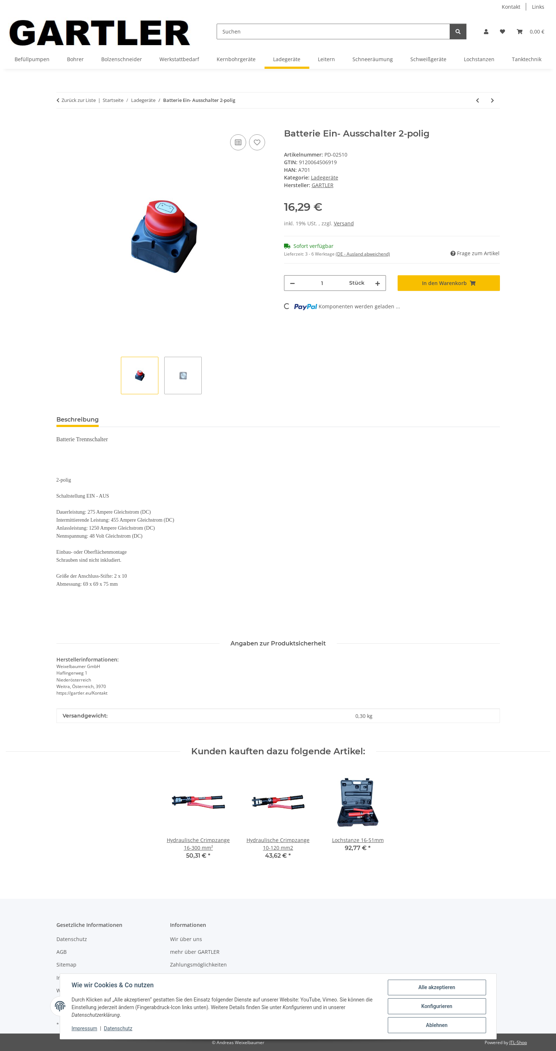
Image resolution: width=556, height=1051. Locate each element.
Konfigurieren (436, 1006)
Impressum (84, 1028)
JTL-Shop (518, 1042)
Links (538, 6)
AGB (61, 951)
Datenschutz (118, 1028)
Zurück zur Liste (79, 100)
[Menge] (322, 283)
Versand (344, 223)
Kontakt (511, 6)
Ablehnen (436, 1025)
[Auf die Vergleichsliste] (238, 142)
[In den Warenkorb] (62, 124)
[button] (486, 31)
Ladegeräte (324, 177)
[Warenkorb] (530, 31)
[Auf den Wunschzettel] (257, 142)
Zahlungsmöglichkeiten (198, 964)
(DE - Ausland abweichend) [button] (363, 254)
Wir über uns (186, 939)
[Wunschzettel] (502, 31)
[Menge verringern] (292, 283)
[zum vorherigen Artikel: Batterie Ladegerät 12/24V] (477, 100)
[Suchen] (333, 31)
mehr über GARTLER (195, 951)
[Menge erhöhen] (378, 283)
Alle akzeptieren (436, 987)
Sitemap (66, 964)
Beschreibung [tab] (77, 419)
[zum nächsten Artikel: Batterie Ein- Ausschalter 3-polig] (492, 100)
